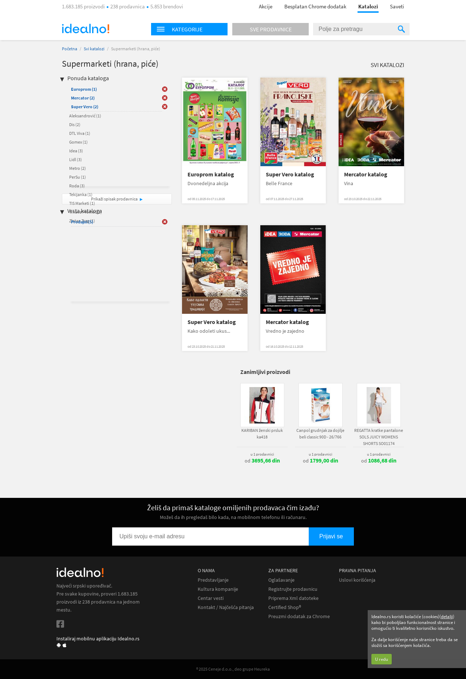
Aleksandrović (85, 115)
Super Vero (84, 106)
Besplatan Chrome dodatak (315, 6)
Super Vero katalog (290, 174)
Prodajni (82, 222)
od (262, 460)
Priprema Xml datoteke (293, 598)
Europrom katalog (210, 174)
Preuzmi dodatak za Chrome (299, 616)
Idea (76, 150)
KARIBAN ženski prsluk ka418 (262, 434)
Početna (69, 48)
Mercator (83, 98)
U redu (381, 659)
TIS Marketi (82, 203)
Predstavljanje (213, 580)
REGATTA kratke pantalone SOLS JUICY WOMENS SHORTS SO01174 (378, 437)
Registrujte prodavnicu (292, 589)
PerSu (77, 177)
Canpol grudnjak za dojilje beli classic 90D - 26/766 (320, 434)
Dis (74, 124)
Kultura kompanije (218, 589)
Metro (77, 168)
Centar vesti (211, 598)
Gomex (78, 142)
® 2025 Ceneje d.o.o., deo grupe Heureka (233, 669)
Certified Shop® (284, 607)
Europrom (84, 89)
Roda (77, 185)
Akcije (265, 6)
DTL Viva (79, 133)
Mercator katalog (365, 174)
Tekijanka (80, 194)
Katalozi (368, 6)
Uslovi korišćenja (357, 580)
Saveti (397, 6)
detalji (447, 616)
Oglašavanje (281, 580)
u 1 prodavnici (262, 454)
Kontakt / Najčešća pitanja (226, 607)
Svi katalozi (94, 48)
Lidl (75, 159)
